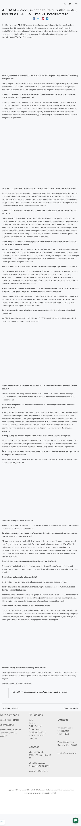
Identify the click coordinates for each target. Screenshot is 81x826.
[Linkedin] (47, 18)
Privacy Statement (36, 735)
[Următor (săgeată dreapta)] (2, 819)
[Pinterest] (43, 18)
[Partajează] (4, 816)
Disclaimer (33, 738)
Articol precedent (10, 708)
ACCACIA (22, 25)
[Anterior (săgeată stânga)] (0, 819)
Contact (32, 723)
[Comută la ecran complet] (2, 816)
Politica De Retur (35, 726)
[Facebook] (34, 18)
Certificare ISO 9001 (37, 732)
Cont (31, 720)
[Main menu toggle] (76, 4)
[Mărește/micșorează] (0, 816)
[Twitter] (38, 18)
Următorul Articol (71, 708)
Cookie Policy (34, 729)
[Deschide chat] (75, 820)
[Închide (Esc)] (6, 816)
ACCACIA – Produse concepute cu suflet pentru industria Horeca (39, 692)
